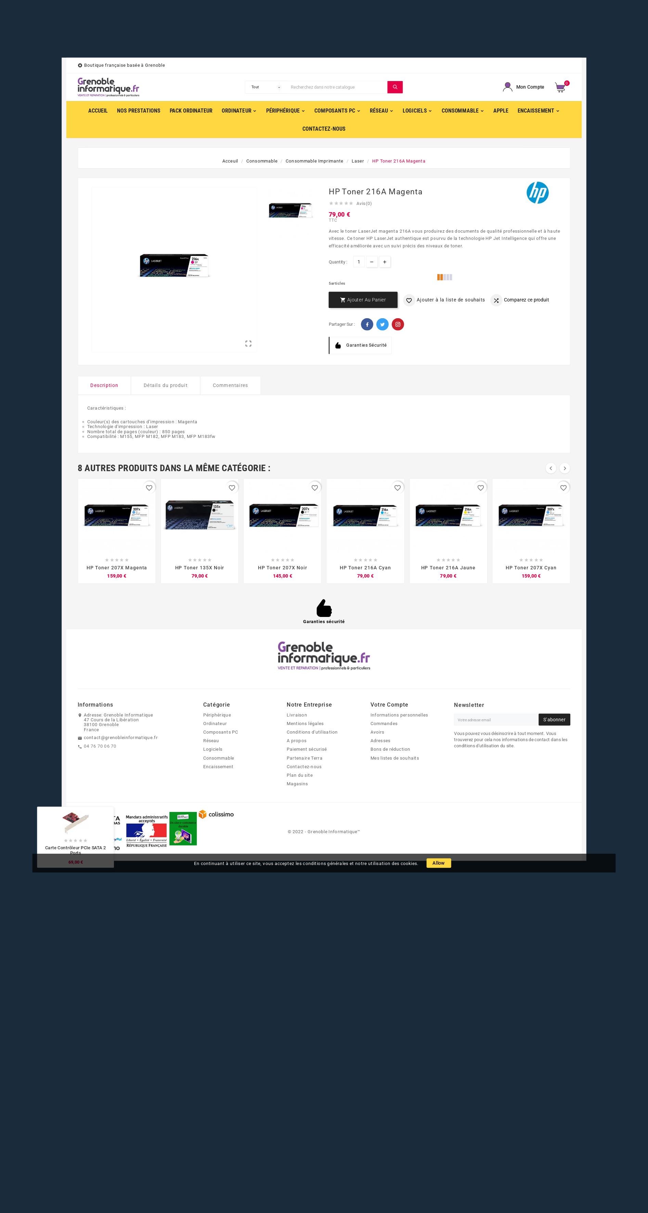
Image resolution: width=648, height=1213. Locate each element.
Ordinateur (215, 723)
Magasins (297, 784)
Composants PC (220, 732)
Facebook (367, 324)
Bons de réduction (390, 749)
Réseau (211, 740)
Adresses (381, 740)
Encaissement (218, 766)
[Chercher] (337, 87)
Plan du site (300, 775)
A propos (297, 740)
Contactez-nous (304, 766)
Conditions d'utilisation (312, 732)
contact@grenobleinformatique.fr (121, 737)
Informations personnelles (399, 714)
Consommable (218, 758)
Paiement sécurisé (307, 749)
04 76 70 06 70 (100, 746)
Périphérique (217, 714)
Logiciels (213, 749)
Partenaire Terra (304, 758)
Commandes (384, 723)
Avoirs (378, 732)
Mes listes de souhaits (395, 758)
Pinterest (398, 324)
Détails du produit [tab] (166, 385)
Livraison (297, 714)
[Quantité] (359, 261)
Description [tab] (104, 385)
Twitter (382, 324)
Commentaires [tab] (230, 385)
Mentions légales (305, 723)
